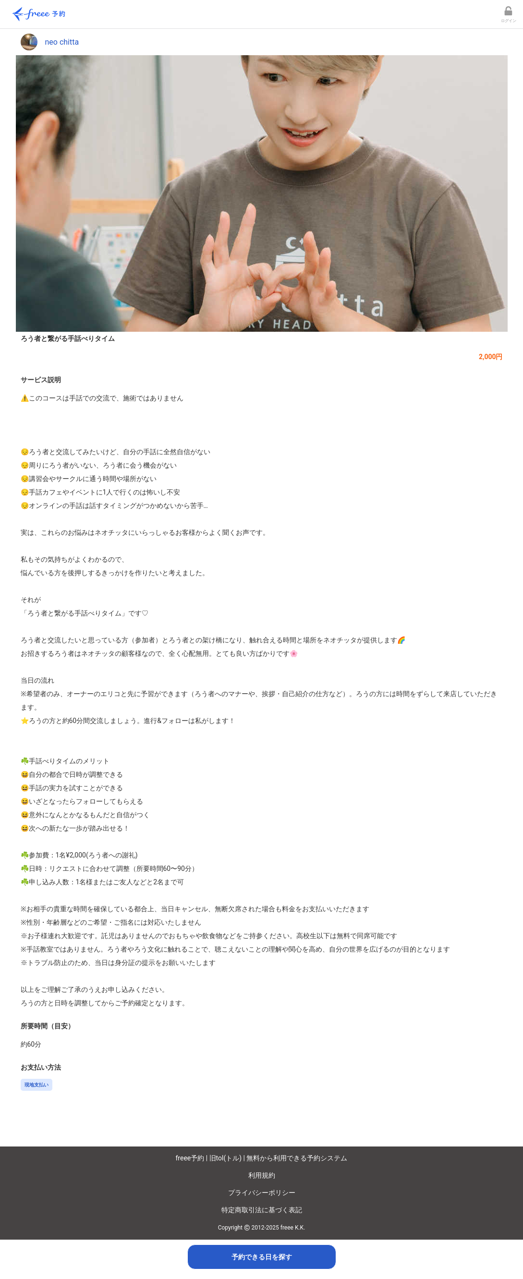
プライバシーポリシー (261, 1192)
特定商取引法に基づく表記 (261, 1210)
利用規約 (261, 1175)
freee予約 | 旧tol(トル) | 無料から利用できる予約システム (262, 1158)
